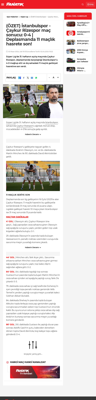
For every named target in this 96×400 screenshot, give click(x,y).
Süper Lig (24, 17)
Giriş (90, 4)
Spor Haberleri (12, 17)
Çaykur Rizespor (25, 126)
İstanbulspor (51, 122)
